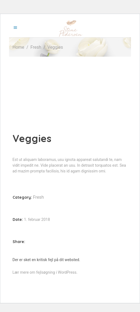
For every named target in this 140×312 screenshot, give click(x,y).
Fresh (35, 47)
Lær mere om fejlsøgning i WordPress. (45, 272)
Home (18, 47)
